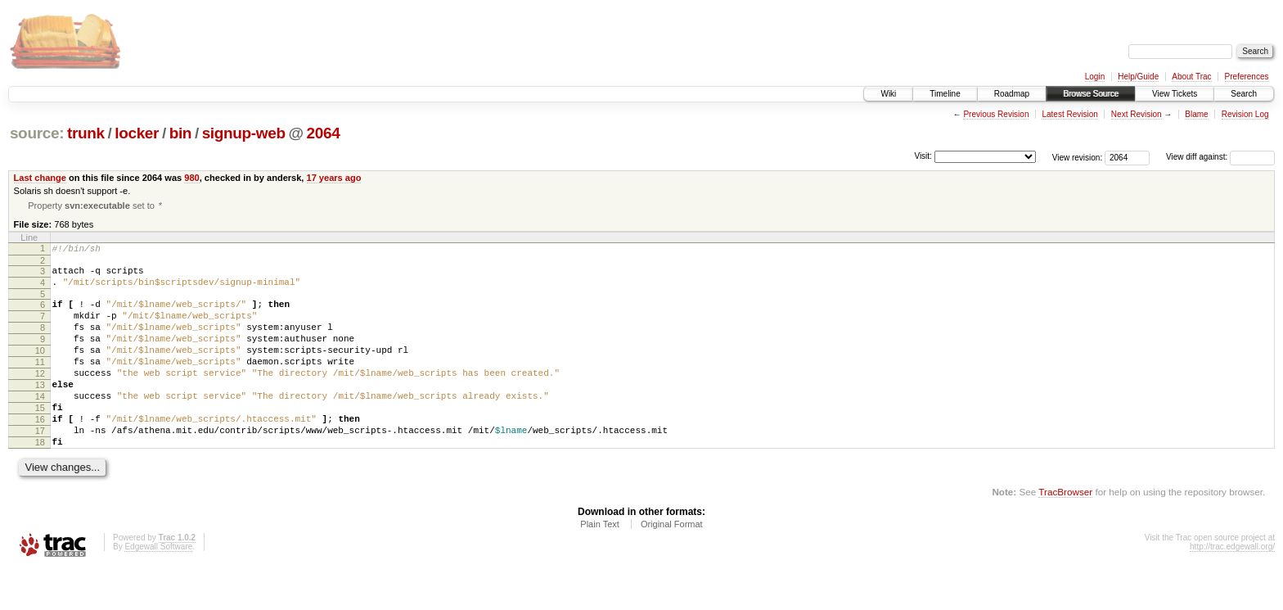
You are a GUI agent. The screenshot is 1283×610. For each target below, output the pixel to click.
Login (1095, 76)
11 (40, 383)
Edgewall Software (158, 587)
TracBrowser (1065, 532)
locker (137, 133)
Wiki (888, 93)
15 (40, 439)
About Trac (1191, 76)
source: (37, 133)
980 (191, 178)
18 (40, 481)
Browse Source (1091, 93)
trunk (86, 133)
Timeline (945, 93)
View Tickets (1174, 93)
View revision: (1077, 156)
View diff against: (1220, 156)
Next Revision (1136, 114)
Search (1244, 93)
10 (40, 369)
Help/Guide (1138, 76)
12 (40, 397)
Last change (40, 178)
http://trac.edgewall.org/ (1232, 587)
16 (40, 453)
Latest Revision (1069, 114)
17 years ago (334, 178)
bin (180, 133)
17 (40, 467)
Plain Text (599, 565)
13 (40, 411)
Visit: (923, 155)
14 (40, 425)
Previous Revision (996, 114)
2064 (323, 133)
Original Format (672, 565)
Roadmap (1011, 93)
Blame (1196, 114)
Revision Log (1245, 114)
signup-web (244, 133)
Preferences (1247, 76)
